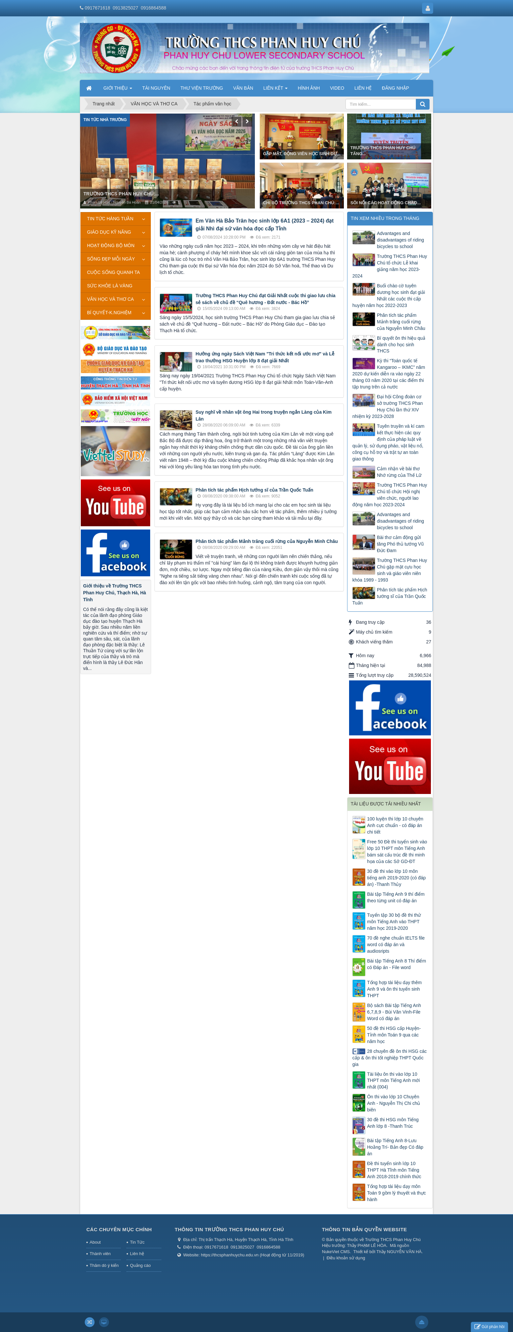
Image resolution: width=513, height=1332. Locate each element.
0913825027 (125, 7)
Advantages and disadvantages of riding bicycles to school (400, 240)
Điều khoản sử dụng (346, 1257)
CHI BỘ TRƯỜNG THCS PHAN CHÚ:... (301, 202)
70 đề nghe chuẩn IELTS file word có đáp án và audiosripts (396, 944)
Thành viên (100, 1253)
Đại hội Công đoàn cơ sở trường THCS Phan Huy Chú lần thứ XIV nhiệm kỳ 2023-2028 (387, 406)
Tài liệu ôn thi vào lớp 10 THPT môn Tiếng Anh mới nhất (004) (393, 1080)
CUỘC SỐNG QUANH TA (113, 272)
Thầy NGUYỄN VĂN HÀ (399, 1251)
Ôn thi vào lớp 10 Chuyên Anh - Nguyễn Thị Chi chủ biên (393, 1103)
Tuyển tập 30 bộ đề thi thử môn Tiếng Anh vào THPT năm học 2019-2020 (394, 921)
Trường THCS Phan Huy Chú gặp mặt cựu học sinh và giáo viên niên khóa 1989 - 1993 (389, 570)
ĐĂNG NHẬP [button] (395, 88)
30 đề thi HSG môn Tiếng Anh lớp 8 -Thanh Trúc (393, 1123)
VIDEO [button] (337, 88)
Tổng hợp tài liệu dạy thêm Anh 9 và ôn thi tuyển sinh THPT (394, 989)
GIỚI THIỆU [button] (117, 90)
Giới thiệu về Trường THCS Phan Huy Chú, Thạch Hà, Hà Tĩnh (114, 592)
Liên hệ (137, 1253)
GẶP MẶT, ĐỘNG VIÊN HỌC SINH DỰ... (301, 153)
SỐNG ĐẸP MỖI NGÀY (111, 258)
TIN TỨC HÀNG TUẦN (110, 218)
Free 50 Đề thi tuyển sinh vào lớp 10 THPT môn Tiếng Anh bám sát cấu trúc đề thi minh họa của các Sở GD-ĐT (397, 851)
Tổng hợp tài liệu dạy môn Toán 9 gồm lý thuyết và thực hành (396, 1193)
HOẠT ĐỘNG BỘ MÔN (110, 245)
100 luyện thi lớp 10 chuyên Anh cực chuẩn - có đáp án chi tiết (395, 825)
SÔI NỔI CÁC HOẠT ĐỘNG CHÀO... (385, 202)
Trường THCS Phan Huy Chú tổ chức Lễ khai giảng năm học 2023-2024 (389, 266)
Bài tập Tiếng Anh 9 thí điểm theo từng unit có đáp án (396, 897)
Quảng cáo (140, 1265)
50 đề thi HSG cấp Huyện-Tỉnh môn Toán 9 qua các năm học (394, 1035)
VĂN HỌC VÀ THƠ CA (110, 299)
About (95, 1242)
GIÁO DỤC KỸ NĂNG (109, 232)
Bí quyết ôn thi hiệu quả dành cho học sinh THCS (401, 344)
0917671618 (97, 7)
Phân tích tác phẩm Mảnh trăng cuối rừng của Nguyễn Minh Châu (267, 541)
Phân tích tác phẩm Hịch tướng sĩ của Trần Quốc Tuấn (254, 490)
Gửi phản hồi (489, 1327)
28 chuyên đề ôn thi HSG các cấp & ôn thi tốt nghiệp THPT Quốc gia (389, 1058)
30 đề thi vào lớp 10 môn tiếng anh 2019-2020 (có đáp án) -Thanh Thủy (396, 878)
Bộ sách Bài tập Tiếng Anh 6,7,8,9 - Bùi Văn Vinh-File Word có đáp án (394, 1012)
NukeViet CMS (336, 1251)
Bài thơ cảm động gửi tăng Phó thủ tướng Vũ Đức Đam (400, 544)
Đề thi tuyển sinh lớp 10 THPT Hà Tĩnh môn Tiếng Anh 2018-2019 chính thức (394, 1170)
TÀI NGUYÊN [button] (156, 88)
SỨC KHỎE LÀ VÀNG (110, 285)
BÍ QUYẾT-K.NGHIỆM (109, 312)
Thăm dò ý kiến (104, 1265)
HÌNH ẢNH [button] (309, 88)
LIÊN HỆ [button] (363, 88)
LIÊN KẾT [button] (275, 90)
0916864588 (153, 7)
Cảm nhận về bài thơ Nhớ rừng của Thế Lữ (399, 472)
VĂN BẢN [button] (243, 88)
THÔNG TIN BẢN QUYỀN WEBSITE (364, 1229)
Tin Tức (137, 1242)
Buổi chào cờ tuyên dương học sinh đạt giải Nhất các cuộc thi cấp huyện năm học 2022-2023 (388, 295)
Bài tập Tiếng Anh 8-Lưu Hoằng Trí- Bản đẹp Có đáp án (395, 1147)
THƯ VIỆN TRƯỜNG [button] (201, 88)
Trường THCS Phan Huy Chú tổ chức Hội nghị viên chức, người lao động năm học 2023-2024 (389, 494)
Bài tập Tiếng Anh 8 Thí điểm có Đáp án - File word (396, 964)
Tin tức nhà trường (105, 119)
